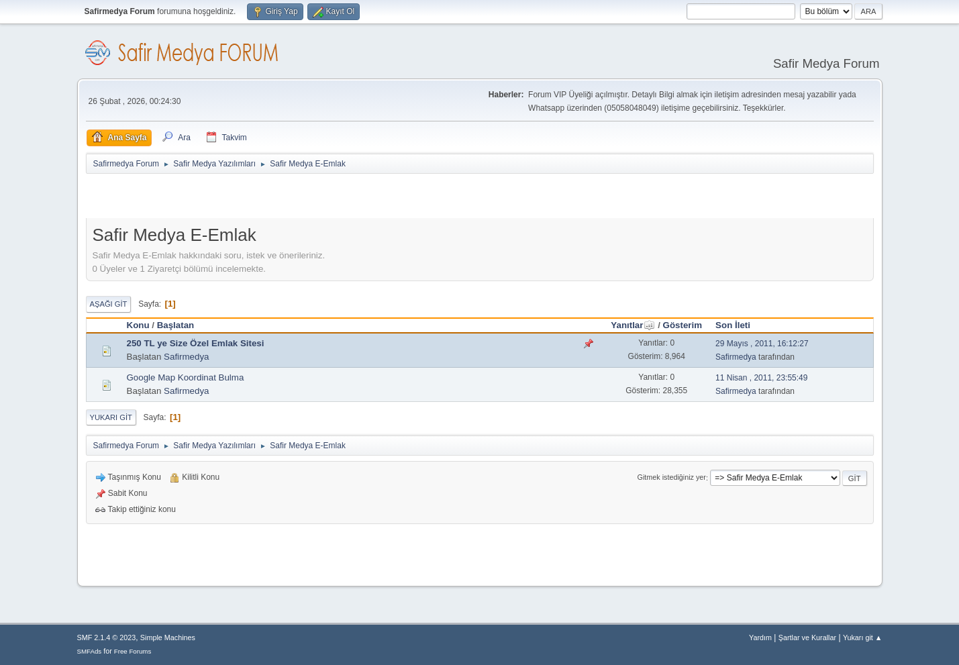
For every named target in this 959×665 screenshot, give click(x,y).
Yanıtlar (633, 325)
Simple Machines (167, 637)
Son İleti (732, 325)
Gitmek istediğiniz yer (672, 478)
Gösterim (683, 325)
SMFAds (89, 651)
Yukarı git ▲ (862, 637)
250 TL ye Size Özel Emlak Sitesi (195, 343)
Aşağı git (109, 304)
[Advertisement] (243, 198)
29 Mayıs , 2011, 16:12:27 (762, 343)
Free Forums (133, 651)
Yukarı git (111, 417)
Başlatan (176, 325)
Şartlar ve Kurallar (807, 637)
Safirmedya (186, 357)
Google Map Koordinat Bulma (185, 377)
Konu (138, 325)
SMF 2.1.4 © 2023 (106, 637)
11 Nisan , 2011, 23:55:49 (761, 377)
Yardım (760, 637)
